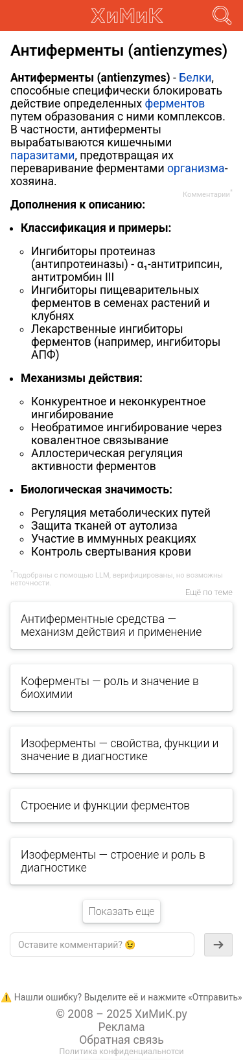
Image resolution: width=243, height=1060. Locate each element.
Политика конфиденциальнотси (121, 1051)
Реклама (121, 1027)
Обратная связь (121, 1039)
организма (196, 168)
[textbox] (102, 944)
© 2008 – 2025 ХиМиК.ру (121, 1014)
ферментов (175, 103)
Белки (195, 77)
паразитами (42, 155)
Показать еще (121, 911)
